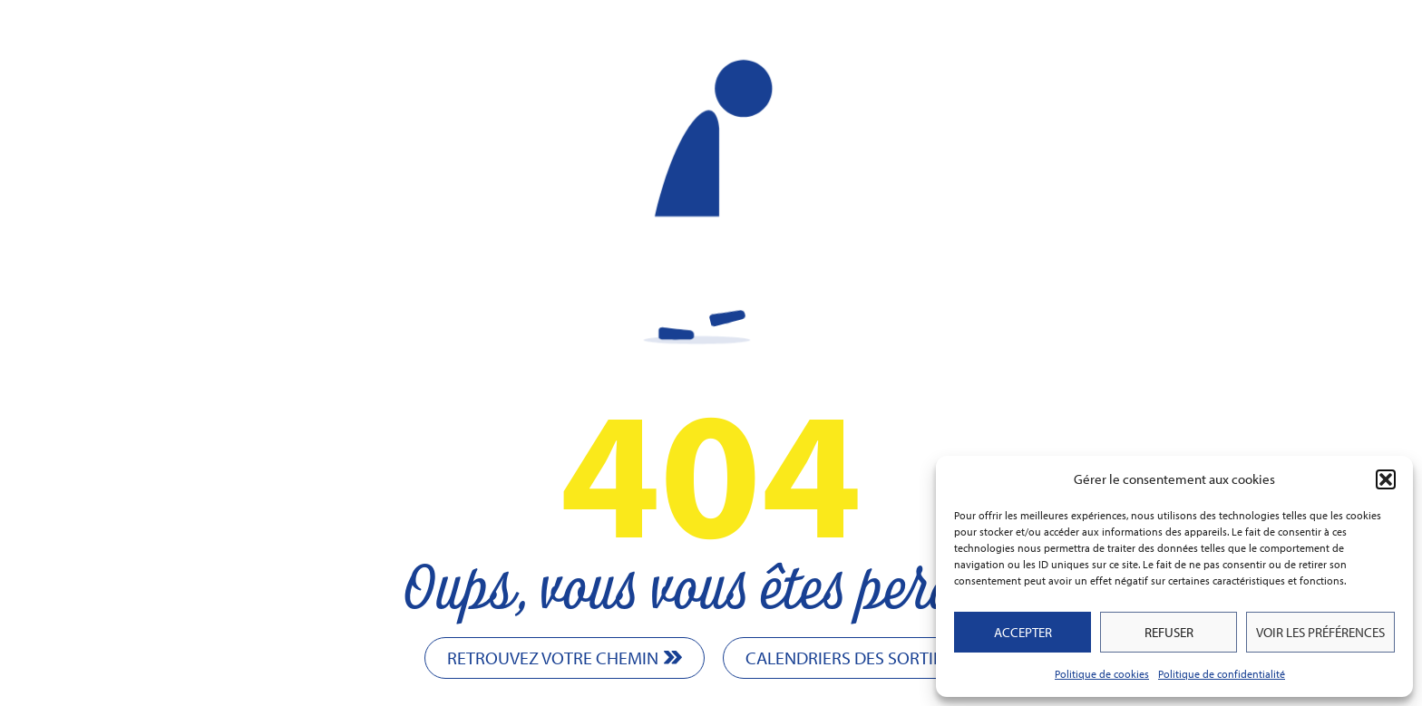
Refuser (1168, 632)
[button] (1386, 479)
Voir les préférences (1320, 632)
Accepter (1023, 632)
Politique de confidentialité (1221, 674)
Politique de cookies (1102, 674)
